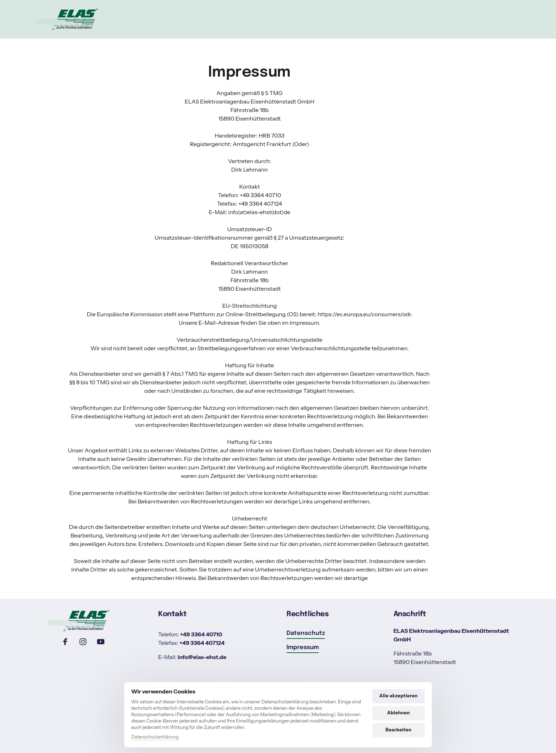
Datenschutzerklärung (154, 737)
